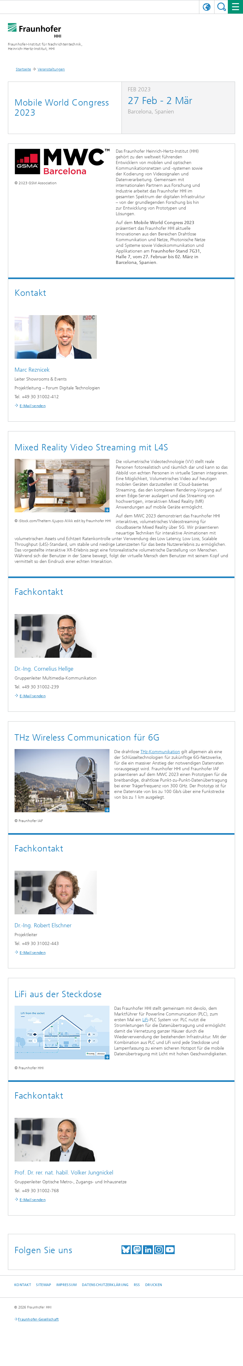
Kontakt (22, 1285)
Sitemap (43, 1285)
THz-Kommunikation (160, 751)
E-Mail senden (33, 406)
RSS (137, 1285)
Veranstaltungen (51, 69)
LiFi (145, 1019)
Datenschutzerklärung (105, 1285)
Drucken (153, 1285)
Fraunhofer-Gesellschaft (38, 1319)
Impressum (66, 1285)
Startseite (23, 69)
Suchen (222, 7)
